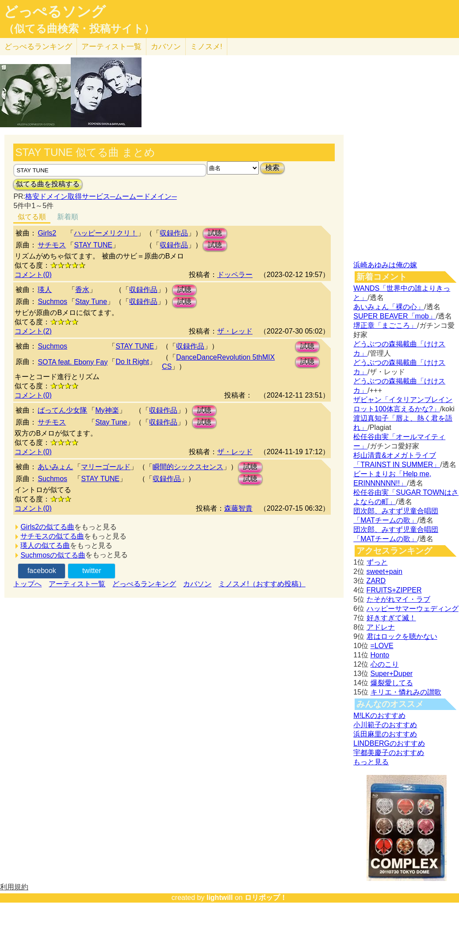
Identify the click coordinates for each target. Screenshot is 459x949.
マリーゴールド (105, 467)
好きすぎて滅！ (391, 618)
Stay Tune (91, 301)
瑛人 (45, 289)
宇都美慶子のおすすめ (388, 752)
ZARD (376, 581)
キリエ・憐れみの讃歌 (406, 692)
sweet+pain (384, 571)
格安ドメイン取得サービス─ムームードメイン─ (101, 196)
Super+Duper (392, 673)
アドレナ (381, 627)
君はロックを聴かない (402, 636)
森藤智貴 (238, 508)
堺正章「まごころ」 (385, 325)
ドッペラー (234, 274)
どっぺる (38, 46)
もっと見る (371, 762)
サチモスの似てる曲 (52, 536)
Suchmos (52, 301)
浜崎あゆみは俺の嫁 (385, 265)
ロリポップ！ (266, 897)
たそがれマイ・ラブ (398, 599)
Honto (380, 655)
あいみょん (55, 467)
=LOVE (382, 645)
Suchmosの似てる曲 (52, 555)
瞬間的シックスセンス (188, 467)
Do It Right (132, 361)
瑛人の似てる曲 (45, 545)
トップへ (27, 584)
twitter (91, 570)
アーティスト (111, 46)
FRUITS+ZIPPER (394, 590)
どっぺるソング (55, 11)
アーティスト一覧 (77, 584)
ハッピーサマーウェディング (413, 608)
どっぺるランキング (144, 584)
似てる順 (32, 216)
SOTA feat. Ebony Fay (72, 362)
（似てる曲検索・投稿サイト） (79, 28)
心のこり (385, 664)
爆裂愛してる (392, 683)
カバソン (166, 46)
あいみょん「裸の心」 (388, 307)
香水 (82, 289)
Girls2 (47, 233)
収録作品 (174, 233)
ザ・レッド (234, 331)
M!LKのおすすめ (379, 715)
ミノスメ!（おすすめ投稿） (261, 584)
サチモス (52, 245)
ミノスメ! (206, 46)
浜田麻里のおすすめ (385, 734)
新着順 (67, 216)
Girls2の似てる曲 (47, 527)
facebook (41, 570)
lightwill (220, 897)
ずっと (377, 562)
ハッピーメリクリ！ (106, 233)
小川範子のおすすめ (385, 725)
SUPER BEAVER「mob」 (394, 316)
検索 (272, 167)
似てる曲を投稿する (48, 184)
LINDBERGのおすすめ (389, 743)
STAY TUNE (93, 245)
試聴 (215, 233)
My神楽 (107, 410)
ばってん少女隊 (62, 410)
